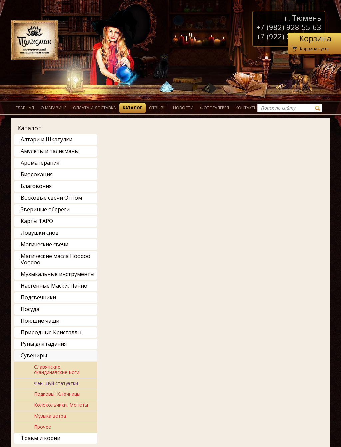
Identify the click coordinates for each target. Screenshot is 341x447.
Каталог (132, 108)
